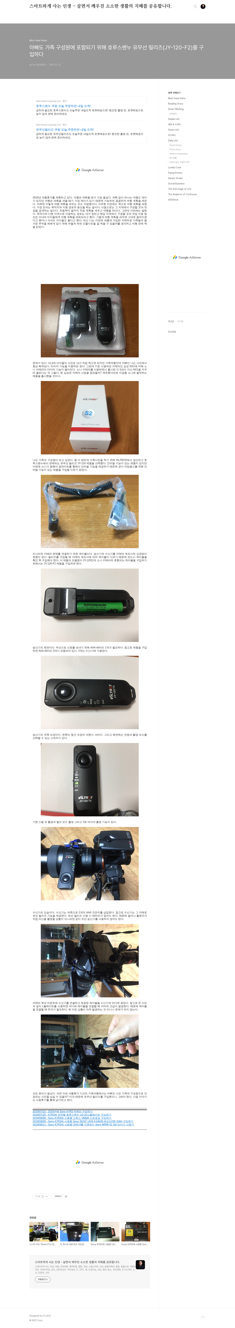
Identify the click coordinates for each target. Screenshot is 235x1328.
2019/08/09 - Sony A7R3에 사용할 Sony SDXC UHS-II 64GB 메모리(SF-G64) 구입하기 (83, 1121)
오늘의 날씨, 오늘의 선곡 (179, 162)
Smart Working (176, 109)
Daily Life (173, 140)
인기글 (180, 321)
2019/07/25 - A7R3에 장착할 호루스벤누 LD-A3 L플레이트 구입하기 (72, 1114)
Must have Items (177, 98)
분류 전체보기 (174, 92)
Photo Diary (175, 149)
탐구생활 (173, 158)
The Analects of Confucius (182, 194)
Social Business (176, 183)
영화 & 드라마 (174, 124)
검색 (195, 6)
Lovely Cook (174, 167)
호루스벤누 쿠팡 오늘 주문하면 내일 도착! (63, 106)
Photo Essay (175, 145)
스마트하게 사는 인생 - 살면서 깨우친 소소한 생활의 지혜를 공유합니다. (100, 6)
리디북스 (172, 135)
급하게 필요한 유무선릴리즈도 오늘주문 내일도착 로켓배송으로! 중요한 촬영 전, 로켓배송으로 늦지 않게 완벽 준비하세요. (89, 136)
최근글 (171, 321)
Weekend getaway (179, 153)
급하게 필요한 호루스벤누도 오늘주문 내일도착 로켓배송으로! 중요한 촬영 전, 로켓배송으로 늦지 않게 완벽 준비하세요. (89, 112)
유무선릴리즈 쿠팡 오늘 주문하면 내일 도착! (65, 129)
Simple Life (174, 119)
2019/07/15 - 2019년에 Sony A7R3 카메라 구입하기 (63, 1111)
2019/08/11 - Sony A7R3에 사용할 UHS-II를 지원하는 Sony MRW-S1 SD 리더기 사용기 (83, 1124)
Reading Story (175, 103)
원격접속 (173, 114)
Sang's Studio (175, 178)
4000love (173, 199)
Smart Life (173, 129)
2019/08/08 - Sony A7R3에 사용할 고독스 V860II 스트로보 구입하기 (72, 1118)
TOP (203, 1317)
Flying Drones (175, 173)
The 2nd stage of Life (179, 189)
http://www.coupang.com (48, 101)
